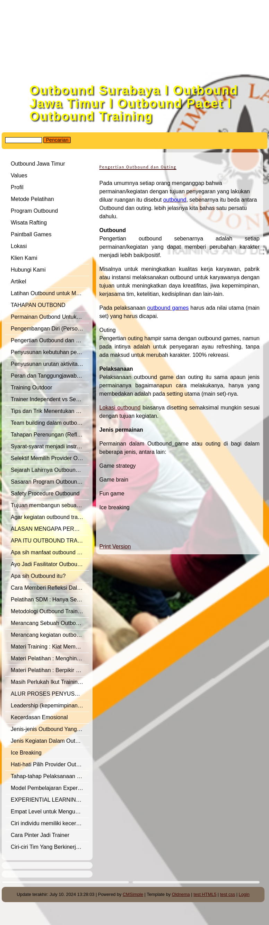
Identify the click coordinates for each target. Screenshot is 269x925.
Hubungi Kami (28, 270)
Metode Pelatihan (32, 199)
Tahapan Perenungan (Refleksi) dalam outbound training (50, 435)
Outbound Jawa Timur (38, 164)
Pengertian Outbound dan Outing (50, 340)
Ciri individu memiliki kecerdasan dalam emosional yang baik (50, 823)
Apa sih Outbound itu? (38, 576)
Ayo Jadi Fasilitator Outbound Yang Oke (50, 564)
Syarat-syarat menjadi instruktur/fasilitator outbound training (50, 446)
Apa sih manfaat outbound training (50, 552)
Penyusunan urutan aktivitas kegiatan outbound (50, 364)
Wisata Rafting (29, 223)
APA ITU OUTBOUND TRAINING (50, 541)
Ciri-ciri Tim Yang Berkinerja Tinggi (50, 847)
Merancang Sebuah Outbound (48, 623)
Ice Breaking (26, 753)
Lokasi (19, 246)
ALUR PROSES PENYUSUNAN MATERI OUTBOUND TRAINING (50, 694)
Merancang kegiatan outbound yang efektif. (50, 635)
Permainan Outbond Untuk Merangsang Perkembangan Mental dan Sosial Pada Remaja (50, 317)
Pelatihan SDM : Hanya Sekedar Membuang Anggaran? (50, 599)
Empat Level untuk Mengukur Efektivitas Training (50, 811)
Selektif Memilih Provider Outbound (50, 458)
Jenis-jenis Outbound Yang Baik (50, 729)
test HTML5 (204, 894)
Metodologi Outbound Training (48, 611)
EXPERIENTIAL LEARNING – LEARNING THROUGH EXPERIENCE (50, 800)
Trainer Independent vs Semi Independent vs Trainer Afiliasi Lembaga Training (50, 399)
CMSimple (133, 894)
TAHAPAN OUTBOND (38, 305)
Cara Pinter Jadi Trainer (40, 835)
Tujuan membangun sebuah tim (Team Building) (50, 505)
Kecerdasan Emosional (39, 717)
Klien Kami (24, 258)
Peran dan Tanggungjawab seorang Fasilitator (50, 376)
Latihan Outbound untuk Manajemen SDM (50, 293)
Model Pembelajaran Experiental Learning (50, 788)
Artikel (18, 281)
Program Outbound (34, 211)
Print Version (115, 546)
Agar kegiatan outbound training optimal (50, 517)
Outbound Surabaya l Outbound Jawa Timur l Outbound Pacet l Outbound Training (133, 103)
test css (227, 894)
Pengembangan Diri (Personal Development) (50, 329)
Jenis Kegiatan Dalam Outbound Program (50, 741)
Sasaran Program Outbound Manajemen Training (50, 482)
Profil (17, 187)
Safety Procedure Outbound (45, 493)
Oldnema (181, 894)
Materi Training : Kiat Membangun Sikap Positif (50, 647)
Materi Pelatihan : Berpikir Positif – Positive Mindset (50, 670)
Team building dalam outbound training (50, 423)
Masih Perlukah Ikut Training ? (48, 682)
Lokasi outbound (120, 408)
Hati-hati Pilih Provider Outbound (50, 764)
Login (244, 894)
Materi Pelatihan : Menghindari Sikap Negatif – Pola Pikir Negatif (50, 658)
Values (19, 175)
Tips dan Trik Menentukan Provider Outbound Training (50, 411)
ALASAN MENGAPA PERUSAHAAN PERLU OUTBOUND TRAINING (50, 529)
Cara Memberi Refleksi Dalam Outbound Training (50, 588)
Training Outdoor (31, 387)
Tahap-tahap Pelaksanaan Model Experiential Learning (50, 776)
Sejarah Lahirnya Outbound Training (50, 470)
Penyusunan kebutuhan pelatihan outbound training (50, 352)
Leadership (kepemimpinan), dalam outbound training (50, 705)
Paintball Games (31, 234)
